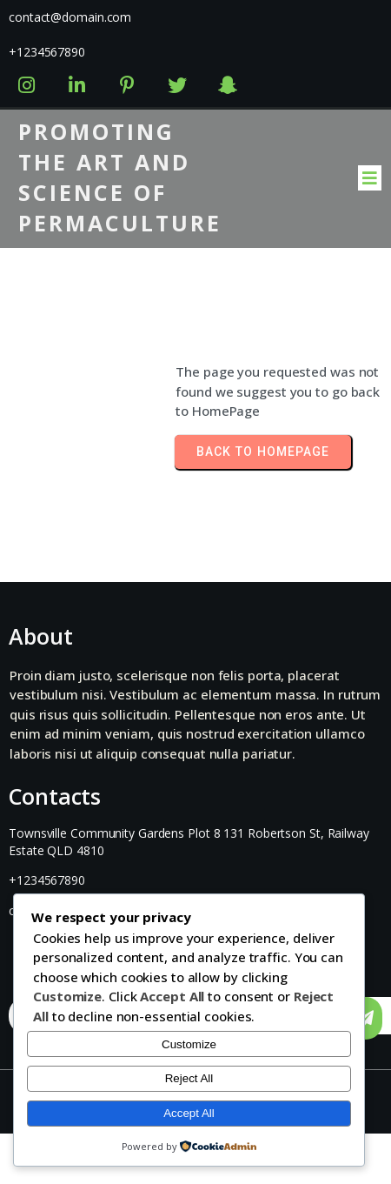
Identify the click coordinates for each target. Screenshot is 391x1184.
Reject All (189, 1078)
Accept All (189, 1113)
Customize (189, 1044)
